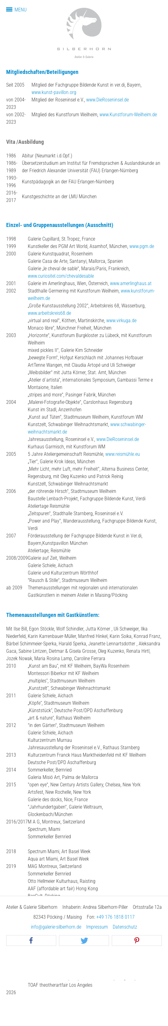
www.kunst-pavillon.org (54, 92)
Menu (21, 10)
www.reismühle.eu (122, 454)
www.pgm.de (141, 246)
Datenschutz (125, 927)
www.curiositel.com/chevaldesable (61, 276)
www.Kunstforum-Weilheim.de (128, 115)
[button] (31, 940)
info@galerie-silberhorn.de (56, 927)
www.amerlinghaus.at (131, 283)
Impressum (97, 927)
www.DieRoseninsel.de (107, 100)
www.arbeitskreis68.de (49, 313)
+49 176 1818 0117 (115, 917)
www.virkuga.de (121, 320)
